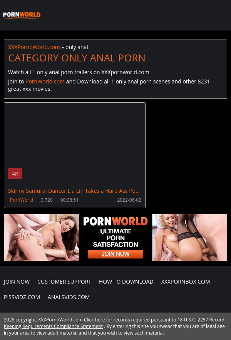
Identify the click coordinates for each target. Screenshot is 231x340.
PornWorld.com (45, 81)
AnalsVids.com (69, 297)
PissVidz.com (22, 297)
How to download (126, 281)
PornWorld (21, 200)
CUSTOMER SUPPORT (64, 281)
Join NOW (17, 281)
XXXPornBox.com (185, 281)
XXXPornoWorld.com (21, 15)
